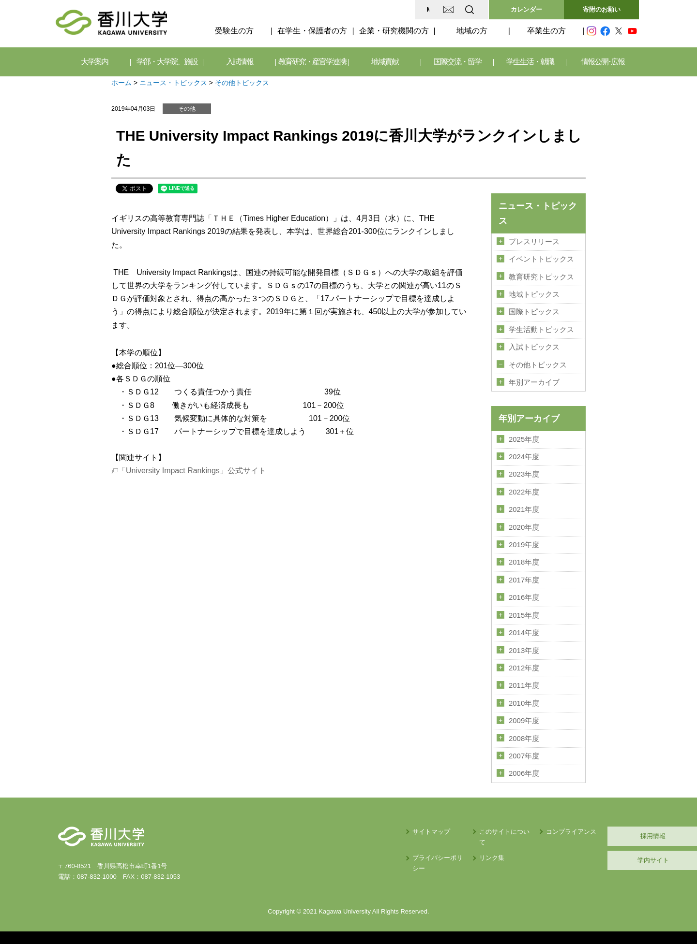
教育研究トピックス (541, 276)
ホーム (121, 83)
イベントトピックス (541, 259)
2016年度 (524, 596)
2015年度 (524, 614)
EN (431, 9)
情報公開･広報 (602, 62)
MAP (355, 9)
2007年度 (524, 754)
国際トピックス (534, 312)
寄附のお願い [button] (602, 9)
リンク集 (407, 845)
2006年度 (524, 772)
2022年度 (524, 491)
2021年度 (524, 509)
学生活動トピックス (541, 329)
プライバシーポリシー (347, 845)
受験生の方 (234, 31)
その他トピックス (242, 83)
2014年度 (524, 632)
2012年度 (524, 666)
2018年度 (524, 561)
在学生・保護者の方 (312, 31)
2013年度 (524, 649)
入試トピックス (534, 346)
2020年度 (524, 526)
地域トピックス (534, 294)
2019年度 (524, 544)
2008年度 (524, 737)
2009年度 (524, 719)
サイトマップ (334, 829)
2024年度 (524, 456)
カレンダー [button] (526, 9)
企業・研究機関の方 (394, 31)
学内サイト (593, 858)
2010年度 (524, 702)
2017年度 (524, 579)
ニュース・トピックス (173, 83)
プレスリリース (534, 242)
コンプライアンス (498, 829)
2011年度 (524, 684)
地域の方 (471, 31)
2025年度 (524, 438)
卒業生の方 (546, 31)
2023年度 (524, 474)
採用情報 (593, 834)
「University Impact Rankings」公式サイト (192, 470)
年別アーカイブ (534, 382)
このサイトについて (422, 829)
